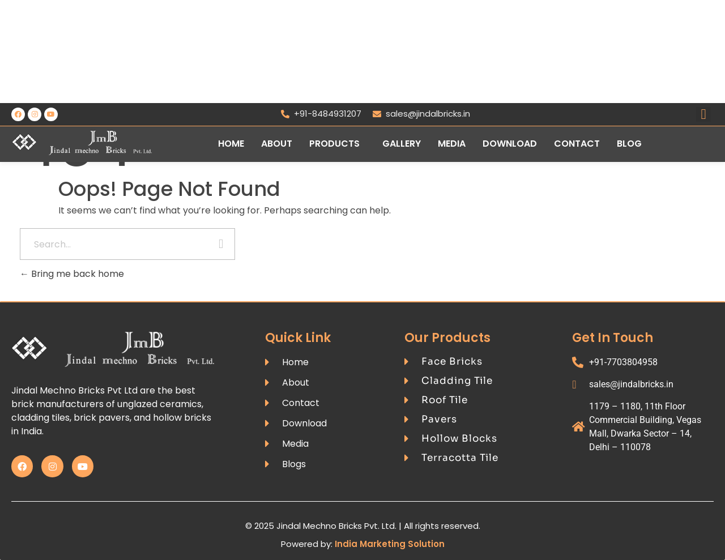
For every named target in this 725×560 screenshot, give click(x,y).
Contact (577, 143)
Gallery (401, 143)
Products (334, 143)
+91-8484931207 (321, 113)
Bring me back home (72, 273)
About (276, 143)
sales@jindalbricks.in (421, 113)
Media (452, 143)
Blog (629, 143)
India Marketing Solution (390, 544)
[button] (337, 143)
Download (510, 143)
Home (231, 143)
